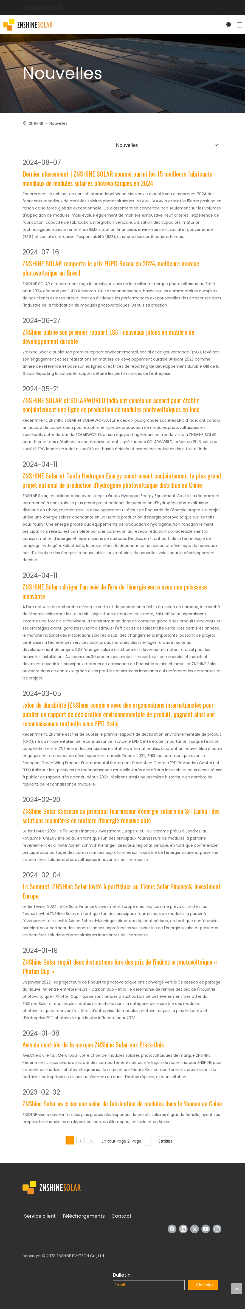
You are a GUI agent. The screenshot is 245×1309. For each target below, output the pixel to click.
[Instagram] (217, 1229)
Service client (40, 1216)
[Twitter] (194, 1229)
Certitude (165, 1141)
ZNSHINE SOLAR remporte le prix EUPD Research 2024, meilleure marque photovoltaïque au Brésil (110, 268)
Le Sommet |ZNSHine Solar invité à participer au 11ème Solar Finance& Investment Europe (121, 891)
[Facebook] (172, 1229)
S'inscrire (204, 1285)
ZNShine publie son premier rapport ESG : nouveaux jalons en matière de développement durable (108, 336)
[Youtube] (205, 1229)
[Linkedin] (183, 1229)
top (236, 1288)
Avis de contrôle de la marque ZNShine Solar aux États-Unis (93, 1044)
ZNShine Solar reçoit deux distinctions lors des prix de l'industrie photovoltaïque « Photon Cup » (119, 966)
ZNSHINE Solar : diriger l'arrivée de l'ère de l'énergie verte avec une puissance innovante (114, 591)
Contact (121, 1216)
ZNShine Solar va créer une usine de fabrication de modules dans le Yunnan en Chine (122, 1103)
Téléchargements (83, 1216)
